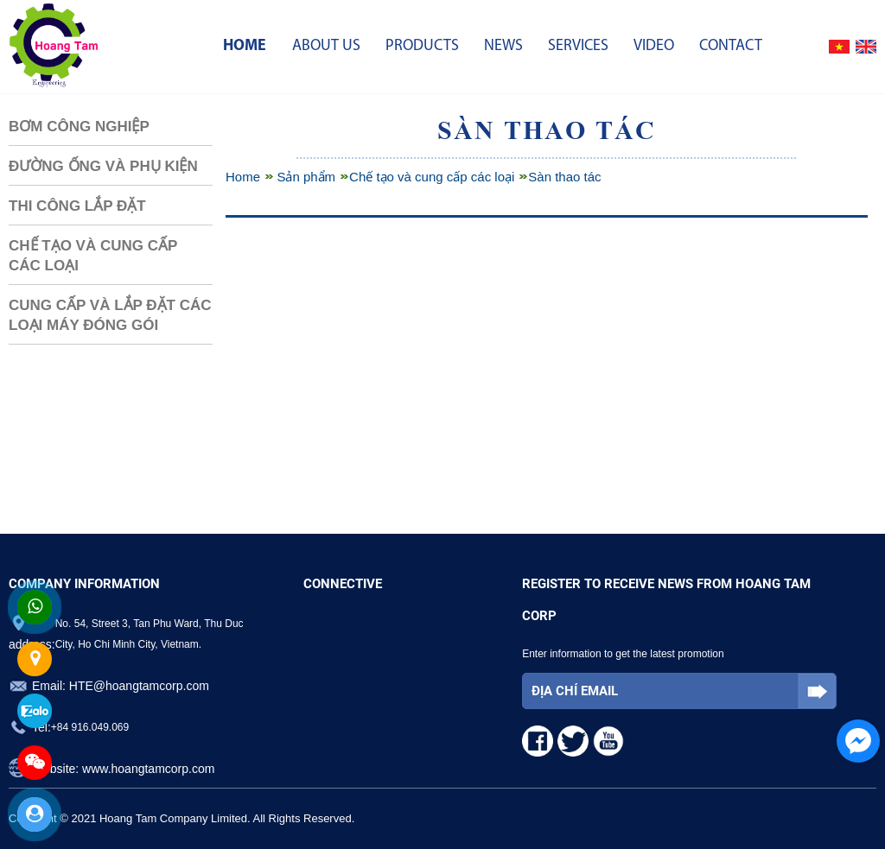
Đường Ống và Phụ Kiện (103, 166)
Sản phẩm (306, 176)
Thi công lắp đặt (77, 206)
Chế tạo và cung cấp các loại (93, 256)
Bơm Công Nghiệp (79, 126)
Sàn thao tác (564, 176)
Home (244, 46)
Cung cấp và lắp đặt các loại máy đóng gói (110, 315)
